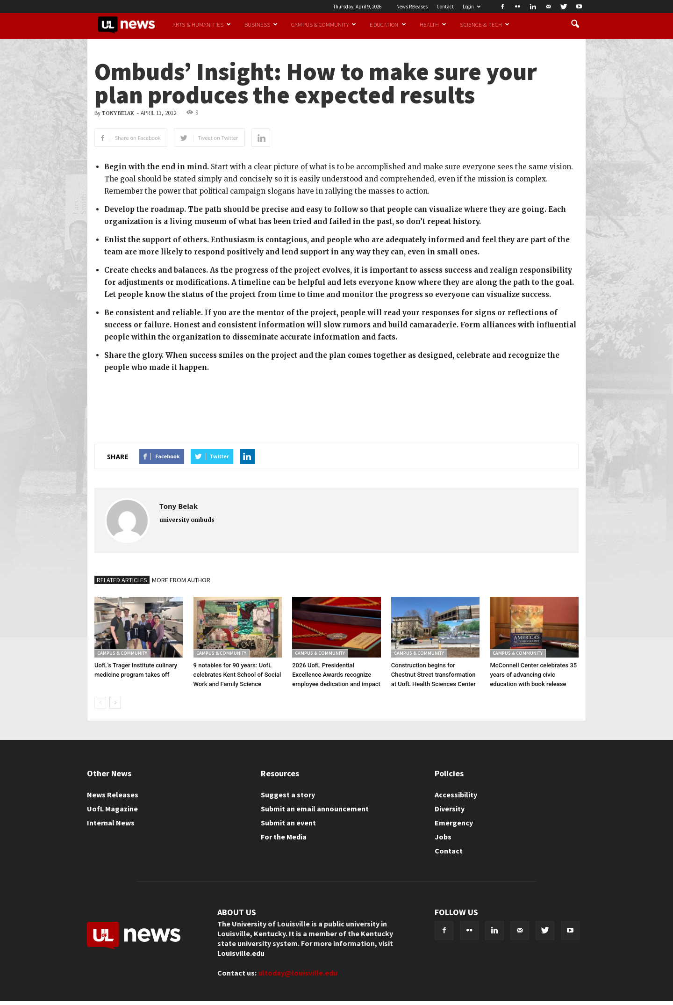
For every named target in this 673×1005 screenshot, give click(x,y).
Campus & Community (323, 24)
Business (261, 24)
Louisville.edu (241, 953)
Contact (445, 6)
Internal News (111, 822)
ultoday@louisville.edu (297, 972)
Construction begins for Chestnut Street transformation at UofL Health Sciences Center (433, 674)
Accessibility (456, 794)
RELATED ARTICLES (122, 580)
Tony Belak (118, 113)
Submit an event (288, 822)
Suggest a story (288, 794)
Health (433, 24)
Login (471, 6)
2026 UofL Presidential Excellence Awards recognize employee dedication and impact (336, 674)
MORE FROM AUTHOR (181, 580)
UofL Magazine (112, 808)
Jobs (443, 836)
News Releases (412, 6)
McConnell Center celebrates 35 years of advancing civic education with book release (533, 674)
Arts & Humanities (201, 24)
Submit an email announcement (315, 808)
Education (388, 24)
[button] (575, 24)
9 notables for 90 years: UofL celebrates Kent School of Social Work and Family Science (237, 674)
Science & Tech (484, 24)
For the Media (284, 836)
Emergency (454, 822)
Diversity (450, 808)
